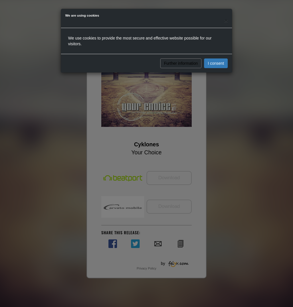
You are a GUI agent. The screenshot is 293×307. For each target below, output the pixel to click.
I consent (216, 63)
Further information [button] (181, 63)
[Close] (226, 20)
